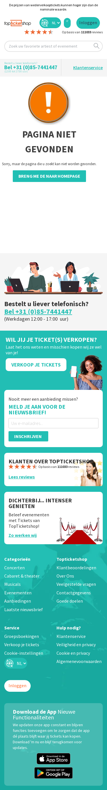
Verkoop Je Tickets (36, 364)
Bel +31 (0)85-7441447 (30, 67)
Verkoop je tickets (21, 644)
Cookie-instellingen (23, 653)
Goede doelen (69, 601)
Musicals (12, 584)
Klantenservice (88, 67)
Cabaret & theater (21, 576)
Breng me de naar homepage (49, 176)
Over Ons (65, 576)
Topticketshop (71, 559)
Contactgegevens (73, 592)
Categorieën (17, 559)
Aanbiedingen (17, 601)
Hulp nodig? (68, 628)
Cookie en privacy (73, 653)
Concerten (14, 567)
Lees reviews (22, 477)
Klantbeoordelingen (76, 567)
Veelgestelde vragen (76, 584)
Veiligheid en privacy (76, 644)
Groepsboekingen (21, 636)
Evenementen (18, 592)
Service (11, 628)
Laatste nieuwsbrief (23, 609)
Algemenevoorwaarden (79, 661)
